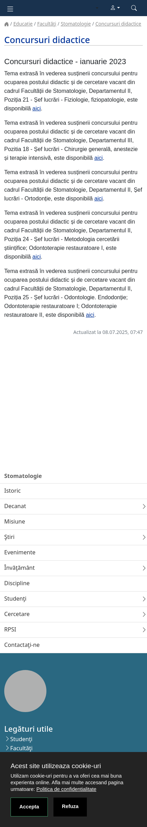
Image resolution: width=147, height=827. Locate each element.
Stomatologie (76, 23)
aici (36, 108)
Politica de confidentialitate (66, 789)
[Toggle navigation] (10, 8)
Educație (23, 23)
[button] (115, 8)
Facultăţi (46, 23)
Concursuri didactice (118, 23)
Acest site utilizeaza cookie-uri (56, 766)
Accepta (29, 806)
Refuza (70, 806)
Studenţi (21, 739)
